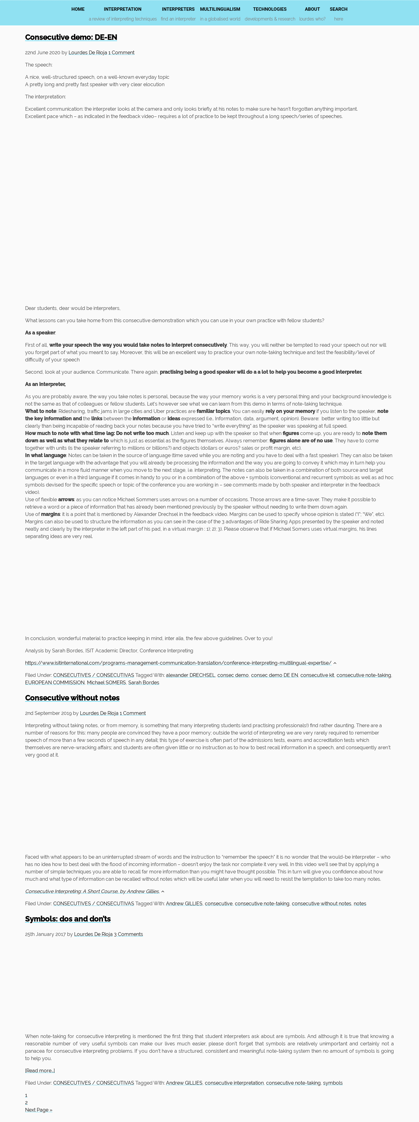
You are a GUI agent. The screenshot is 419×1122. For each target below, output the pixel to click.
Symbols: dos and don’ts (68, 918)
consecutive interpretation (234, 1083)
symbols (333, 1083)
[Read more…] (40, 1071)
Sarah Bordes (143, 682)
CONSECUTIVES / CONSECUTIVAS (93, 675)
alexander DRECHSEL (190, 675)
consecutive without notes (321, 903)
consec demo (233, 675)
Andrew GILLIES (184, 903)
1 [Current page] (26, 1095)
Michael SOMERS (106, 682)
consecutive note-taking (364, 675)
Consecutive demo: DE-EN (71, 37)
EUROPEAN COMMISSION (55, 682)
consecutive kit (317, 675)
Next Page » (38, 1110)
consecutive (218, 903)
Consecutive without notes (72, 697)
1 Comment (121, 52)
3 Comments (128, 934)
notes (360, 903)
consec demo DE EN (274, 675)
